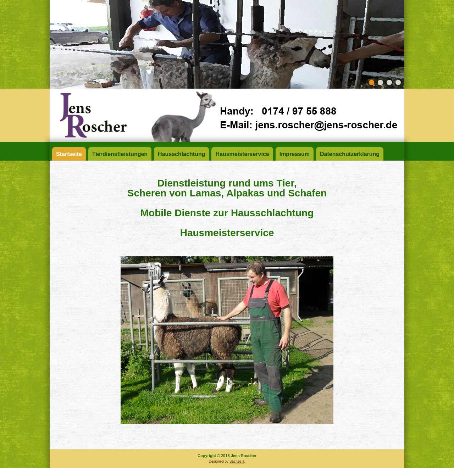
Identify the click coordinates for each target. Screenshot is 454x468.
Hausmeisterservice (242, 154)
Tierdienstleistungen (120, 154)
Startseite (69, 154)
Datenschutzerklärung (350, 154)
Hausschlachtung (181, 154)
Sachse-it (236, 461)
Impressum (294, 154)
